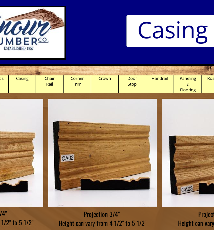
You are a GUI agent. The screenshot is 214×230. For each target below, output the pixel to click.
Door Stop (132, 81)
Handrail (159, 78)
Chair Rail (50, 81)
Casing (22, 78)
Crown (104, 78)
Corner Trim (77, 81)
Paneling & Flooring (188, 84)
